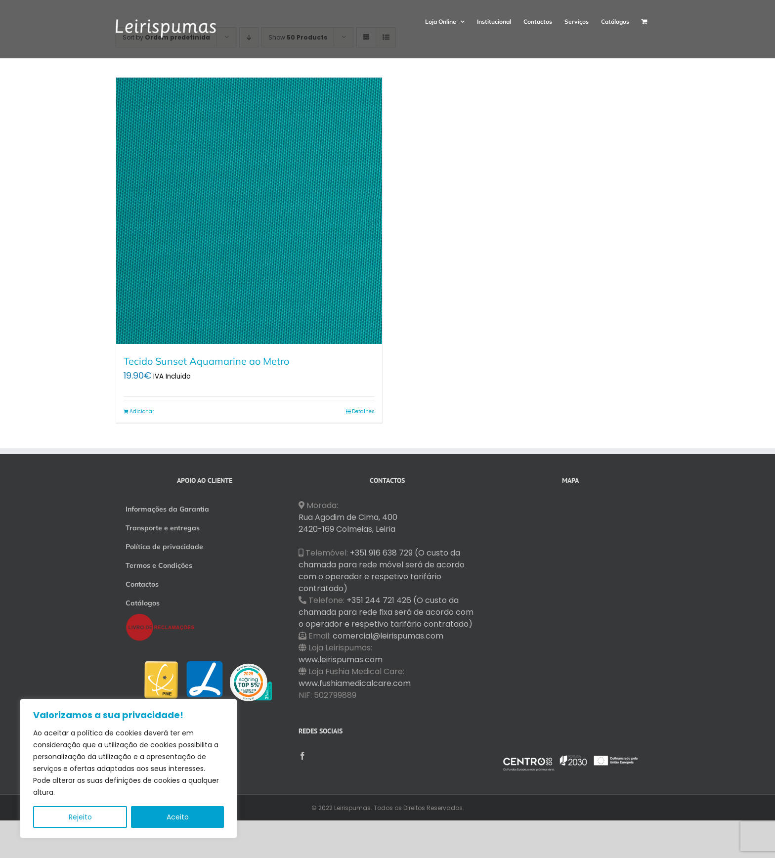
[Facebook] (302, 756)
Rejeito (80, 817)
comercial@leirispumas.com (388, 636)
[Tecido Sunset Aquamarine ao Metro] (249, 211)
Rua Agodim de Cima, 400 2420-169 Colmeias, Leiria (348, 523)
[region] (128, 768)
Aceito (178, 817)
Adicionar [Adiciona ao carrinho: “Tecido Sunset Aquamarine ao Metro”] (141, 411)
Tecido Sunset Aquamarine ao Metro (206, 361)
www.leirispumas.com (341, 659)
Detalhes (363, 411)
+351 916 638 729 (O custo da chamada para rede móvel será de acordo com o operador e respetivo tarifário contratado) (382, 570)
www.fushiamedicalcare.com (355, 683)
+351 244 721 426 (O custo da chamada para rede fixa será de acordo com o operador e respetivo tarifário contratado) (386, 612)
